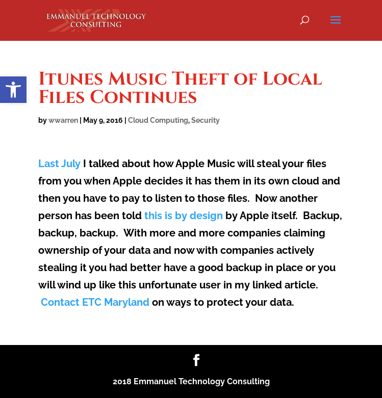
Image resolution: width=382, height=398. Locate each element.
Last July (59, 163)
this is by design (183, 215)
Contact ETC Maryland (95, 302)
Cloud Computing (158, 120)
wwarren (63, 120)
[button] (13, 89)
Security (205, 120)
